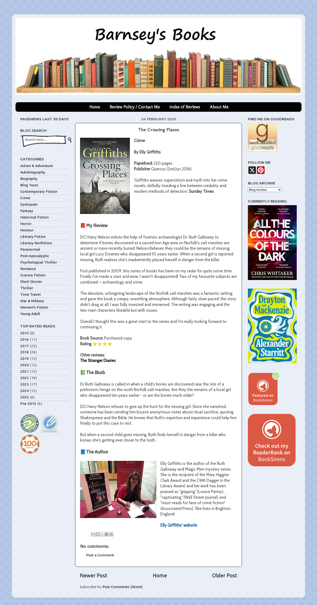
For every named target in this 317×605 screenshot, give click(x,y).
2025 (24, 397)
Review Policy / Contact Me (135, 107)
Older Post (224, 575)
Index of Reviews (184, 107)
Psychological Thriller (38, 262)
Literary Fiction (33, 236)
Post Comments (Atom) (122, 587)
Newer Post (93, 575)
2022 (24, 378)
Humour (27, 230)
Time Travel (30, 294)
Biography (28, 179)
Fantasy (26, 211)
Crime (25, 198)
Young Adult (30, 314)
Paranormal (30, 249)
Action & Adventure (36, 166)
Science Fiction (32, 275)
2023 (24, 384)
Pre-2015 (28, 404)
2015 (24, 333)
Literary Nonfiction (36, 243)
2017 (24, 346)
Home (94, 107)
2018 (24, 352)
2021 (24, 371)
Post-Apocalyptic (34, 256)
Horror (25, 224)
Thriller (26, 288)
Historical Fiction (34, 217)
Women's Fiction (34, 307)
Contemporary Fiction (38, 191)
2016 (24, 339)
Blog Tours (29, 185)
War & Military (32, 301)
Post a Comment (100, 555)
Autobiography (32, 172)
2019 (24, 358)
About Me (219, 107)
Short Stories (31, 282)
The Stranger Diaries (98, 360)
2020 (24, 365)
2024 (24, 391)
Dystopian (28, 204)
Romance (28, 269)
